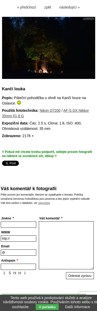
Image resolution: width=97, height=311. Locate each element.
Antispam (8, 260)
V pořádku (47, 307)
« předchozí (26, 7)
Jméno (6, 218)
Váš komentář (49, 218)
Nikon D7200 (50, 110)
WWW (5, 232)
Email (5, 246)
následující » (69, 7)
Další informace (77, 307)
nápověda (44, 202)
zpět (47, 7)
